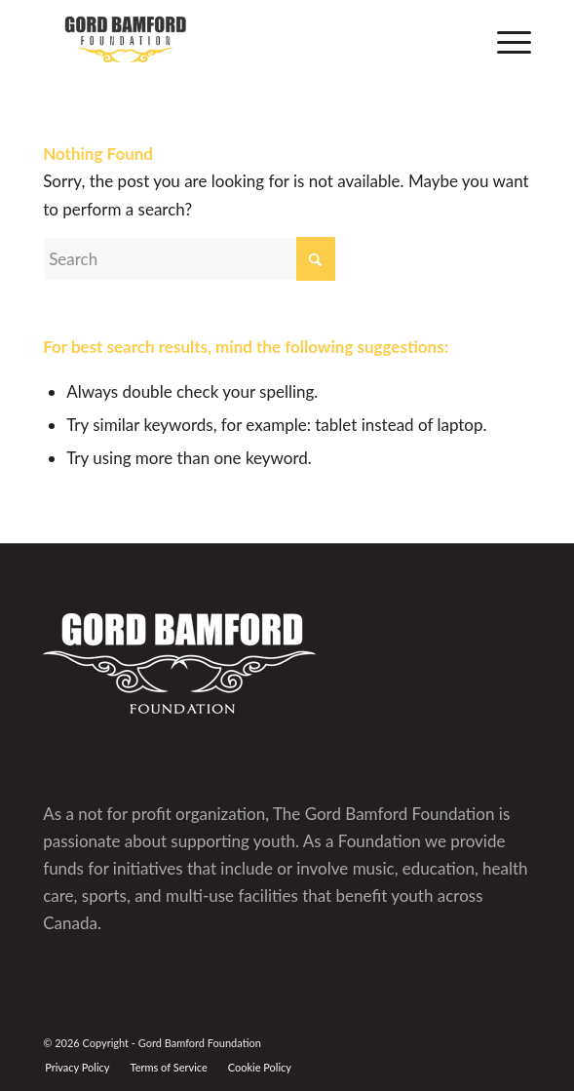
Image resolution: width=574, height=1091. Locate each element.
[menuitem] (504, 39)
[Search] (189, 259)
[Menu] (504, 39)
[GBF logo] (238, 39)
